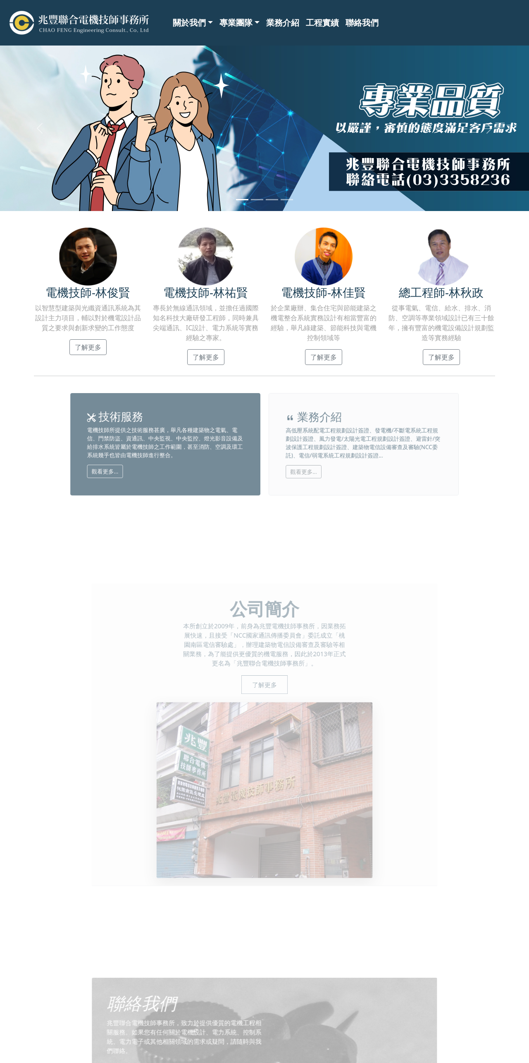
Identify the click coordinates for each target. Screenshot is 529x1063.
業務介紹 (282, 22)
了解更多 (90, 346)
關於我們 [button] (189, 22)
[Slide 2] (257, 199)
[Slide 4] (287, 199)
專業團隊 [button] (236, 22)
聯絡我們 (362, 22)
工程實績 (322, 22)
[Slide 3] (272, 199)
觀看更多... (147, 465)
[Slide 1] (242, 199)
